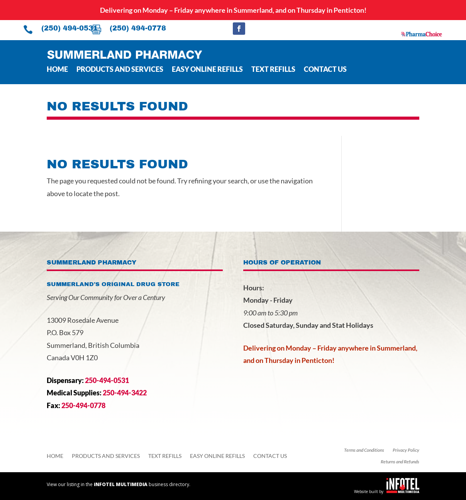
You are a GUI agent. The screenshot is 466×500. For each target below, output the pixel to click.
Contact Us (325, 69)
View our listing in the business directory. (118, 484)
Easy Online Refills (207, 69)
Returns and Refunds (400, 461)
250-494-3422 (125, 392)
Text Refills (273, 69)
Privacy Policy (406, 450)
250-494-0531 (107, 380)
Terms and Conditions (364, 450)
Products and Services (119, 69)
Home (57, 69)
